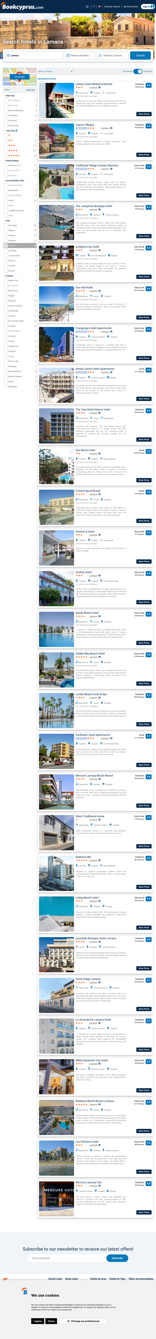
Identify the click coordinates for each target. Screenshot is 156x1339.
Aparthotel (81, 128)
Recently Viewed (112, 6)
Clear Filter (30, 90)
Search (140, 55)
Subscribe (117, 1258)
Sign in (148, 7)
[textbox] (34, 55)
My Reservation (131, 6)
